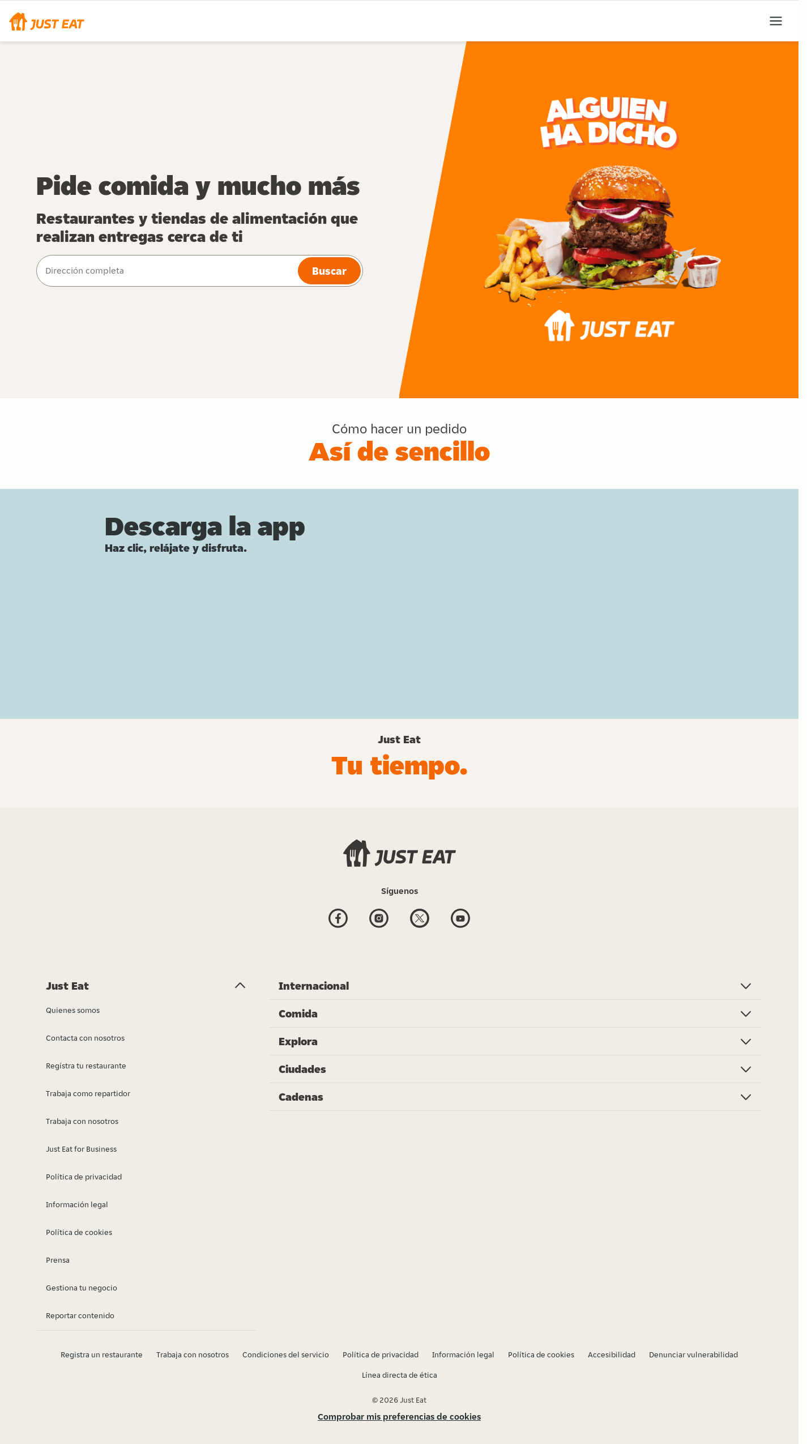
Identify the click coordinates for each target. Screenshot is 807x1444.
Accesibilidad (611, 1354)
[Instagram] (379, 919)
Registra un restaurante (102, 1354)
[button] (46, 21)
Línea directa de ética (399, 1375)
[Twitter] (419, 919)
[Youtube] (460, 919)
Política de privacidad (381, 1354)
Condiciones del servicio (285, 1354)
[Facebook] (338, 919)
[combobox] (166, 271)
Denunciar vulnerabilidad (693, 1354)
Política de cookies (541, 1354)
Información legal (463, 1354)
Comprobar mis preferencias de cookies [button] (399, 1416)
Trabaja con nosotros (192, 1354)
